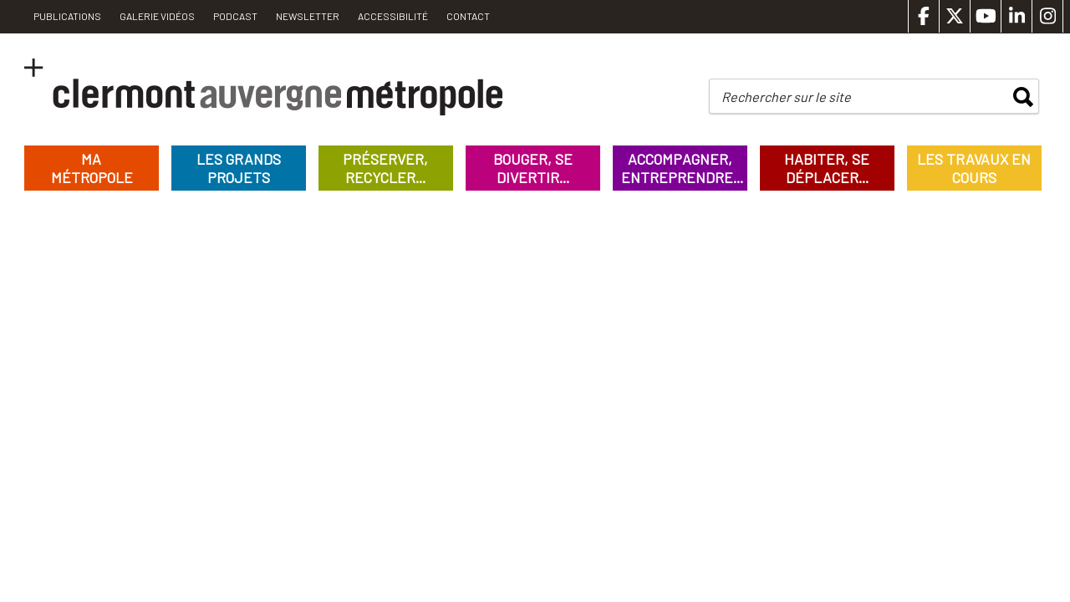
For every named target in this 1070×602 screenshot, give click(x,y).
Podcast (235, 16)
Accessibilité (393, 16)
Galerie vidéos (157, 16)
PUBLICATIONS (67, 16)
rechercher (1023, 97)
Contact (468, 16)
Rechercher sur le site (786, 97)
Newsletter (307, 16)
